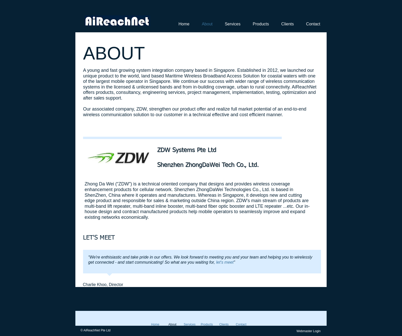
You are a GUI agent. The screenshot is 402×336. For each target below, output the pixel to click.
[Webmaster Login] (309, 331)
